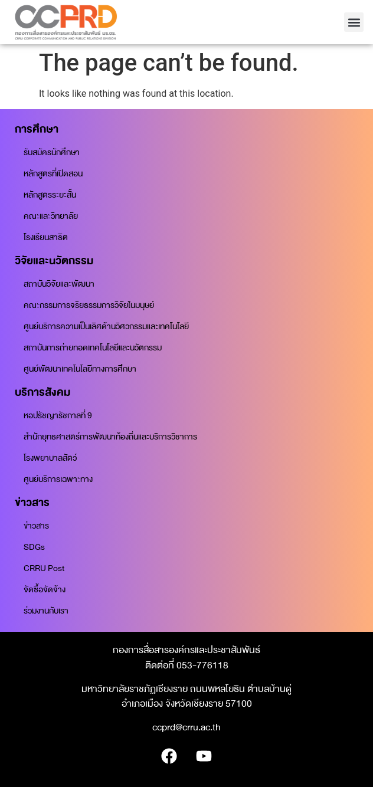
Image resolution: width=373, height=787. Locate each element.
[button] (354, 22)
